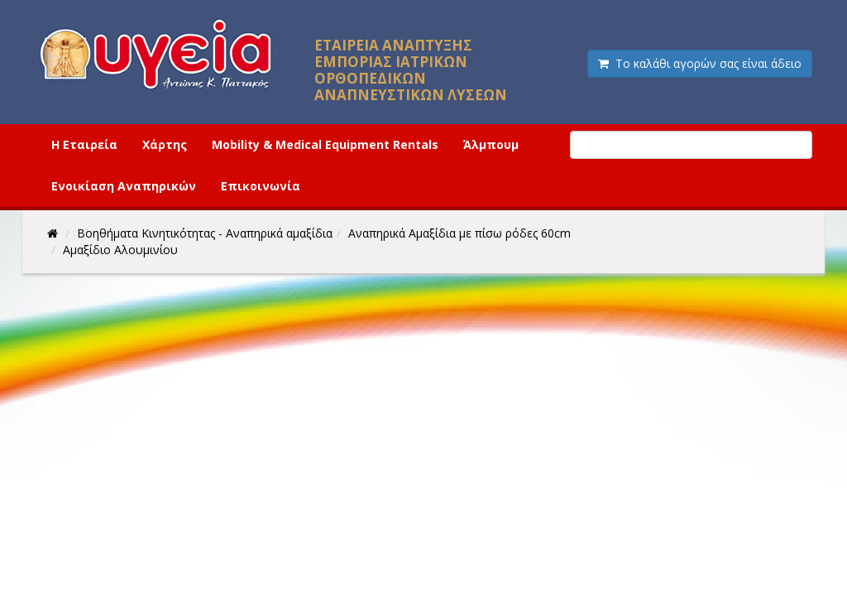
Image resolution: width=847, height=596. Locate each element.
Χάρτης (164, 144)
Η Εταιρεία (84, 144)
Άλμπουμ (491, 144)
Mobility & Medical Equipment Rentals (325, 144)
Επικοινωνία (260, 186)
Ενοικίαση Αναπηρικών (123, 186)
